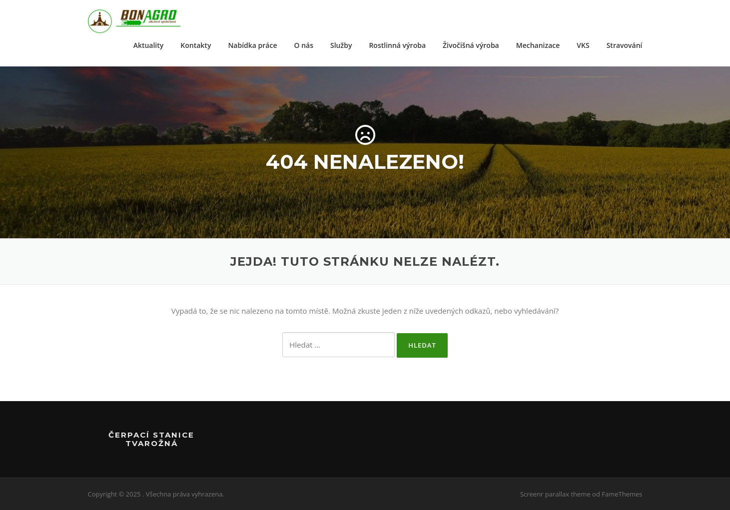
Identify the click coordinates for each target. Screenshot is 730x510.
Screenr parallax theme (555, 494)
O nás (304, 45)
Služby (341, 45)
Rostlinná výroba (397, 45)
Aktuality (148, 45)
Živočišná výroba (471, 45)
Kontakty (195, 45)
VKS (583, 45)
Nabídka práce (252, 45)
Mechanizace (538, 45)
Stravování (625, 45)
